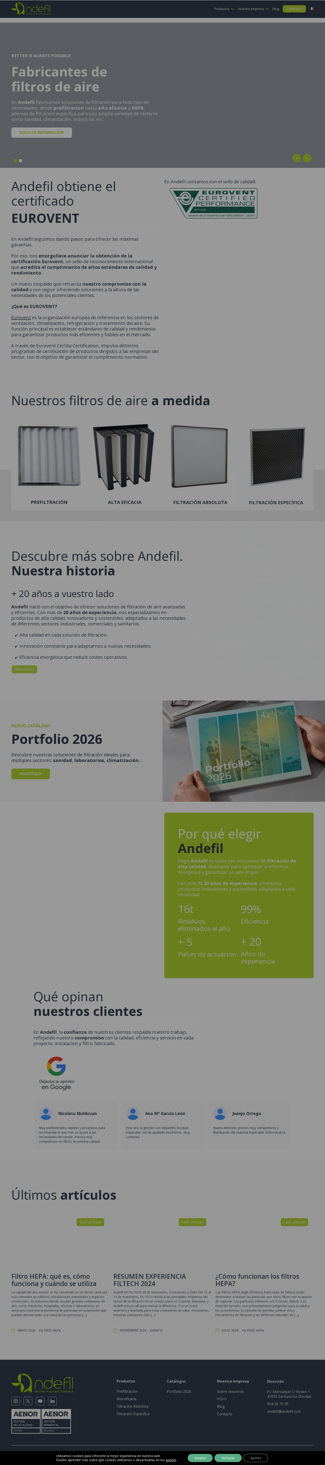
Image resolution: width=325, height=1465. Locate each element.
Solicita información (42, 127)
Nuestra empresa (251, 9)
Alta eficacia (126, 1387)
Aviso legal (66, 1447)
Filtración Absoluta (132, 1395)
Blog (275, 9)
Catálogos (294, 9)
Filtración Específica (133, 1402)
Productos (221, 9)
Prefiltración (127, 1380)
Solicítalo (31, 763)
